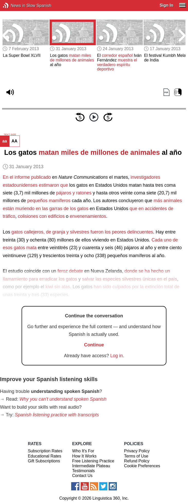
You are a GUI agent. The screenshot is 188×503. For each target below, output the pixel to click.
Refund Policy (136, 461)
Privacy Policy (137, 451)
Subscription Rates (45, 451)
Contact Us (82, 475)
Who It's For (83, 451)
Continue (94, 344)
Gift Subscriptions (44, 461)
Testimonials (83, 471)
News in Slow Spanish (13, 5)
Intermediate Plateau (91, 466)
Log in (116, 355)
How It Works (84, 456)
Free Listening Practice (93, 461)
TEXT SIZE (10, 134)
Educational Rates (44, 456)
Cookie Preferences (142, 466)
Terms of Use (136, 456)
